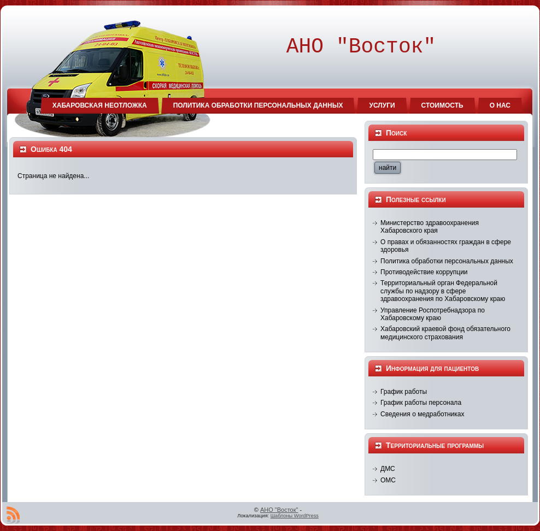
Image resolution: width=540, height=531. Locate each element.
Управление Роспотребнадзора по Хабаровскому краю (432, 314)
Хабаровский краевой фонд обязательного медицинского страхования (445, 332)
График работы (403, 392)
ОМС (388, 480)
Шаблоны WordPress (295, 515)
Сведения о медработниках (422, 414)
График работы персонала (420, 402)
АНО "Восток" (279, 509)
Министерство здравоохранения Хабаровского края (429, 226)
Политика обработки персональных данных (446, 261)
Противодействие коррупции (424, 272)
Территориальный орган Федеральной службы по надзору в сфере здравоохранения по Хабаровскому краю (442, 291)
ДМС (387, 469)
